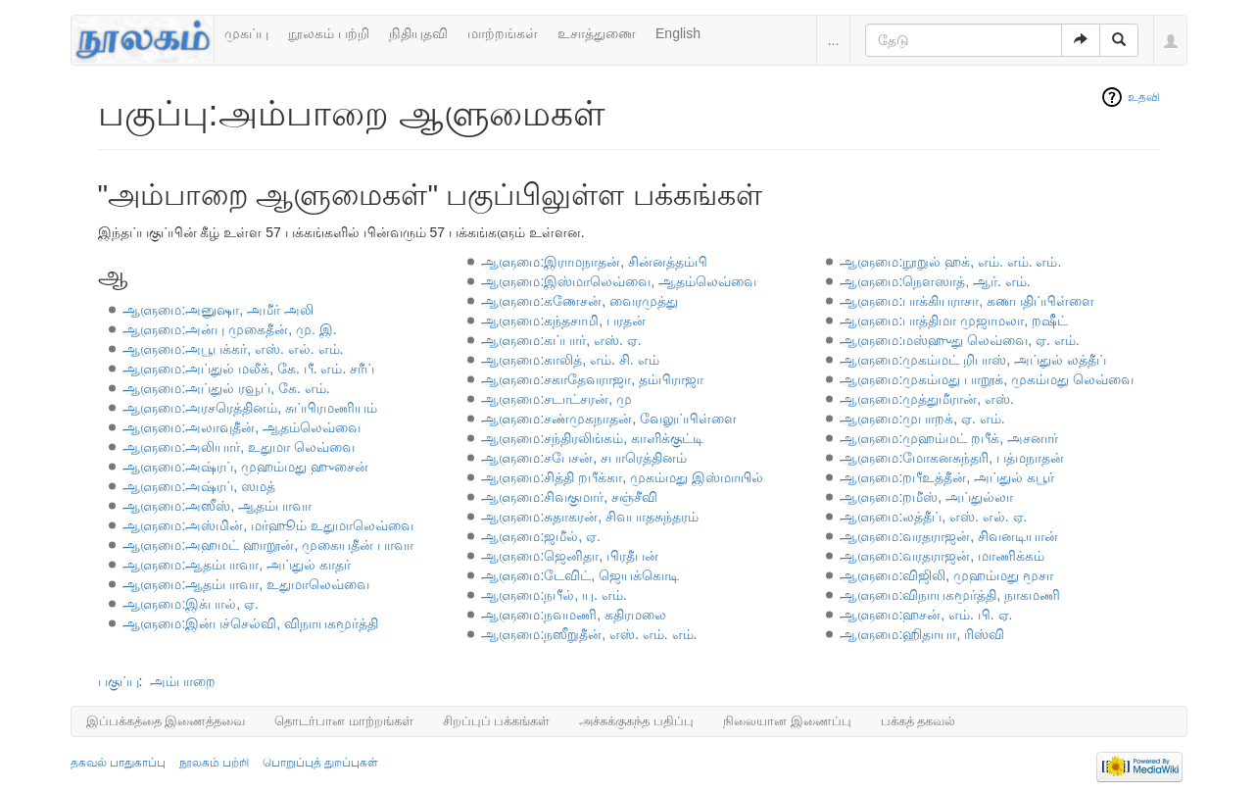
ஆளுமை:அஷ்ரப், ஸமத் (198, 486)
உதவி (1144, 97)
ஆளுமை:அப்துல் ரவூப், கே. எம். (225, 388)
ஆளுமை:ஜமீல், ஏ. (541, 536)
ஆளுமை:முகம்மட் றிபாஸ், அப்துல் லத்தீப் (972, 360)
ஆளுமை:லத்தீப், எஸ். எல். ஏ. (933, 516)
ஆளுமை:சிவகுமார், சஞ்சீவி (569, 497)
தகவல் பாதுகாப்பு (118, 762)
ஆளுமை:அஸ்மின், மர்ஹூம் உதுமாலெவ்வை (267, 525)
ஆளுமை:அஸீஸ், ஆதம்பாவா (217, 506)
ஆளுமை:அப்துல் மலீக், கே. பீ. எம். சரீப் (248, 368)
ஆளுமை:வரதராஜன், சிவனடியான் (949, 536)
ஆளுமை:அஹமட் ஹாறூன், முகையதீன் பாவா (267, 545)
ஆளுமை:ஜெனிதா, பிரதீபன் (569, 556)
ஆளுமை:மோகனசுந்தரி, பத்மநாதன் (952, 458)
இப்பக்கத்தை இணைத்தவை (166, 721)
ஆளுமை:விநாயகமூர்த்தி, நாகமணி (950, 595)
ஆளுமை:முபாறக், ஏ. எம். (922, 418)
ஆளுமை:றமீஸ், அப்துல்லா (926, 497)
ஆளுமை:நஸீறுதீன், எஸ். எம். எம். (589, 634)
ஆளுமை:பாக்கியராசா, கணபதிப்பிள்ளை (967, 301)
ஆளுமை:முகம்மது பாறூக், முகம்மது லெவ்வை (986, 379)
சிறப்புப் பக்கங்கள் (497, 721)
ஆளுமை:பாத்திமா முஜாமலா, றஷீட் (954, 320)
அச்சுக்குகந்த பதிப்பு (636, 721)
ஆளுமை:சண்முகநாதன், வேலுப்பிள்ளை (609, 418)
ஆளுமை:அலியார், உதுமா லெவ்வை (238, 447)
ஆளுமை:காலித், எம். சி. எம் (569, 360)
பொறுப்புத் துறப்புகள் (320, 762)
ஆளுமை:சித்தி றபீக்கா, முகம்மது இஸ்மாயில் (621, 477)
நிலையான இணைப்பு (787, 721)
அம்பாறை (183, 681)
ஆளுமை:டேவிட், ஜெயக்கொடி (580, 575)
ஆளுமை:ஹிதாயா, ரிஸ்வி (922, 634)
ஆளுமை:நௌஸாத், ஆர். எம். (935, 281)
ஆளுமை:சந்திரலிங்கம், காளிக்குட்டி (592, 438)
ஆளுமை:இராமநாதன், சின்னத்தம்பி (594, 262)
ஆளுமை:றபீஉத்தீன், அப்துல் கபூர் (947, 477)
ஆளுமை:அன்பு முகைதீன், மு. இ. (229, 329)
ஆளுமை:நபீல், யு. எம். (553, 595)
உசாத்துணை (596, 33)
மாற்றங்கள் (502, 33)
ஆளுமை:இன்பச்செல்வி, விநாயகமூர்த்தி (250, 623)
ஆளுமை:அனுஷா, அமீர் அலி (218, 310)
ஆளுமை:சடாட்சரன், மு (556, 399)
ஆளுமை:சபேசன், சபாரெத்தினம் (584, 458)
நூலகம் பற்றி (328, 33)
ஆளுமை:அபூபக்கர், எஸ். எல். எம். (232, 349)
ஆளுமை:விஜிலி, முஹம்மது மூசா (946, 575)
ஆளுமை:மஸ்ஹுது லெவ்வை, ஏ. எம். (959, 340)
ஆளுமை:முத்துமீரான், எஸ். (927, 399)
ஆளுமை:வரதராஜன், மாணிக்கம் (942, 556)
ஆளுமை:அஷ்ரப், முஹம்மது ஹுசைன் (245, 466)
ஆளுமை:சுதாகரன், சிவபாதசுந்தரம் (590, 516)
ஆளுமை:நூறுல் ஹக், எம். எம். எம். (950, 262)
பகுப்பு (118, 681)
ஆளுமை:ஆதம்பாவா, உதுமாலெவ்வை (245, 584)
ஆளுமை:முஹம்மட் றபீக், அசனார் (949, 438)
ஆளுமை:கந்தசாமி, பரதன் (563, 320)
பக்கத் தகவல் (918, 721)
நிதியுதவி (418, 33)
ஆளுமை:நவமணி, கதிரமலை (573, 614)
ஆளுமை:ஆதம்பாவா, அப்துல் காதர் (236, 564)
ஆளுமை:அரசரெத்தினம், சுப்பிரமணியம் (249, 408)
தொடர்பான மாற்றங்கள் (343, 721)
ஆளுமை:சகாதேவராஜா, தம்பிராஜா (592, 379)
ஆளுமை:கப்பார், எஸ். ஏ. (561, 340)
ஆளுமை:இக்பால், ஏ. (190, 604)
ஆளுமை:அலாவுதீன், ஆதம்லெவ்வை (241, 427)
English (678, 33)
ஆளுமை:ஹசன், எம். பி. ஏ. (926, 614)
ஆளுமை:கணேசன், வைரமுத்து (579, 301)
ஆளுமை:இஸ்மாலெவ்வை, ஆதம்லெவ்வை (618, 281)
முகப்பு (246, 33)
